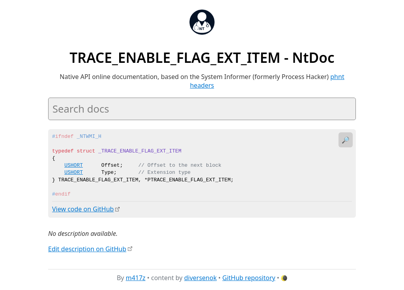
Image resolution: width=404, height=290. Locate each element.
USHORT (73, 165)
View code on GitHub (83, 209)
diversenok (200, 277)
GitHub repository (249, 277)
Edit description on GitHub (87, 248)
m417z (136, 277)
